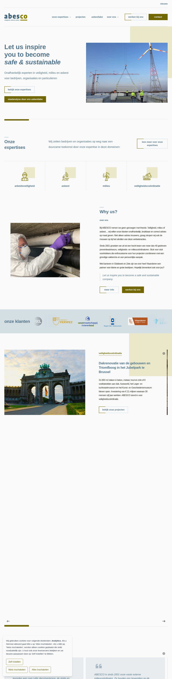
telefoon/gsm (128, 560)
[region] (86, 391)
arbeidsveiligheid (113, 648)
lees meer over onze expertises (150, 144)
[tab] (16, 431)
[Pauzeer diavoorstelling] (164, 353)
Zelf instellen (14, 662)
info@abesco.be (144, 653)
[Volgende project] (164, 427)
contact (158, 17)
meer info (107, 290)
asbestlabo (97, 17)
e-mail (89, 560)
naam (89, 548)
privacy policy (119, 597)
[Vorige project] (8, 427)
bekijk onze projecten (112, 410)
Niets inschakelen (16, 670)
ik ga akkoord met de (108, 597)
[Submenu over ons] (118, 17)
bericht (89, 573)
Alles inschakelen (40, 670)
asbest (108, 652)
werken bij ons (134, 17)
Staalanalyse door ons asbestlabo (25, 99)
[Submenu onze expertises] (70, 17)
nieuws (164, 4)
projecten (81, 17)
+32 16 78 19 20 (144, 656)
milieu (108, 656)
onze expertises (60, 17)
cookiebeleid (83, 674)
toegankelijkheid (99, 674)
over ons (111, 17)
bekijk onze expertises (17, 89)
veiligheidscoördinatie (115, 661)
